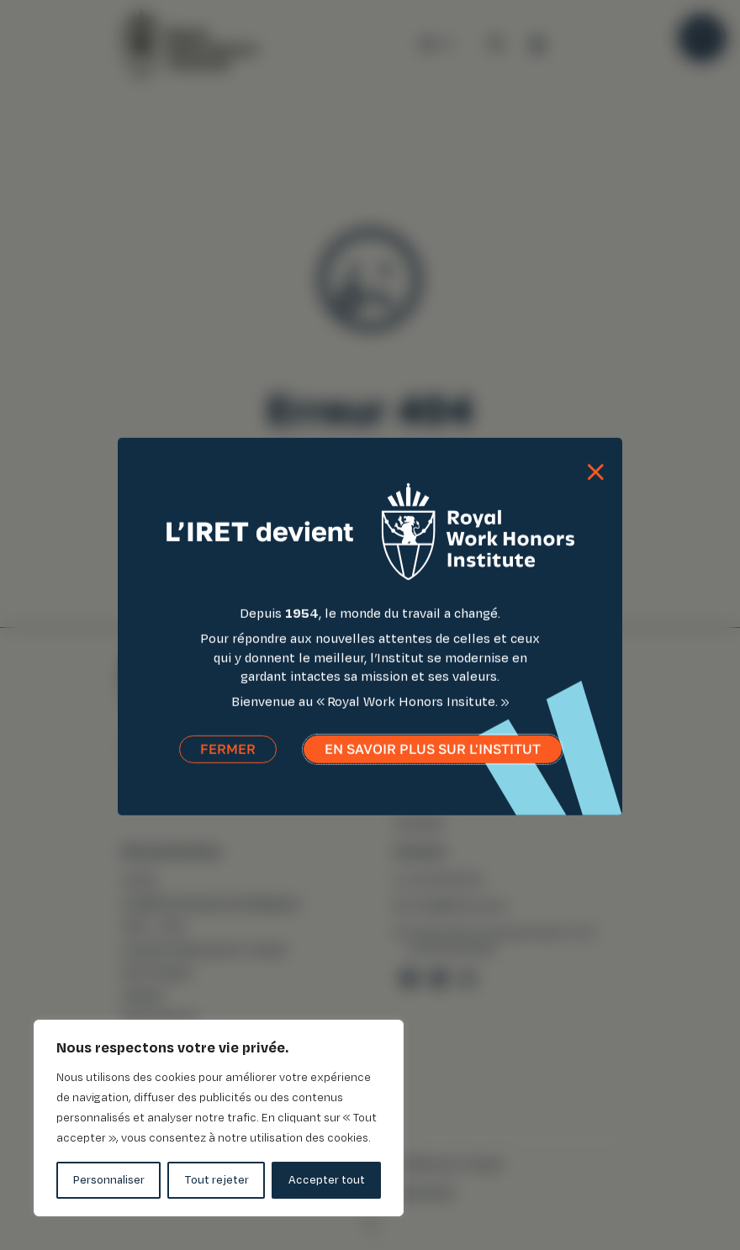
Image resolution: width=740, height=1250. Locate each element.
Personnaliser (109, 1180)
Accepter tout (326, 1180)
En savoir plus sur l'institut (433, 759)
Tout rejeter (216, 1180)
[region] (219, 1118)
